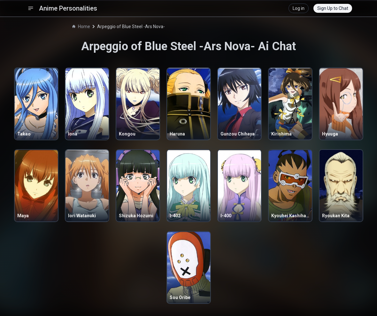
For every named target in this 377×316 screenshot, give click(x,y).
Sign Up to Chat (332, 8)
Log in (298, 8)
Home (81, 26)
